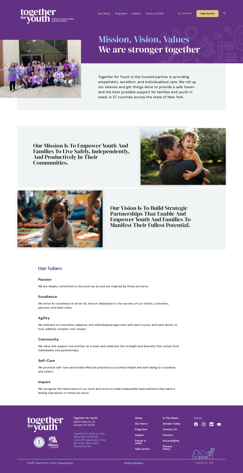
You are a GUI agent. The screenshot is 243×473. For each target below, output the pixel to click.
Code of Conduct (133, 462)
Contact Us (170, 429)
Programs (121, 13)
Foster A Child (140, 442)
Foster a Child (154, 13)
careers (185, 13)
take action (207, 13)
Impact (136, 13)
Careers (168, 435)
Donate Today (172, 423)
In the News (170, 418)
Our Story (104, 13)
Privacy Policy (167, 448)
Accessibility (171, 440)
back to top (204, 462)
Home (138, 418)
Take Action (142, 449)
